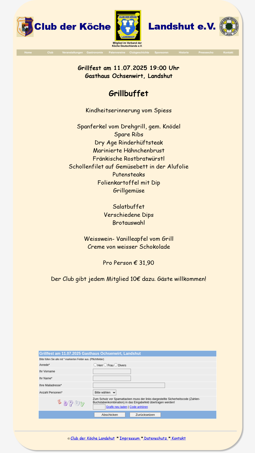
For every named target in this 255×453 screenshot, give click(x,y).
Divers (122, 365)
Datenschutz (156, 438)
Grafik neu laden (116, 407)
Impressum (130, 438)
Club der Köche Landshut (93, 438)
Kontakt (179, 438)
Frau (111, 365)
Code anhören (139, 407)
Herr (100, 365)
